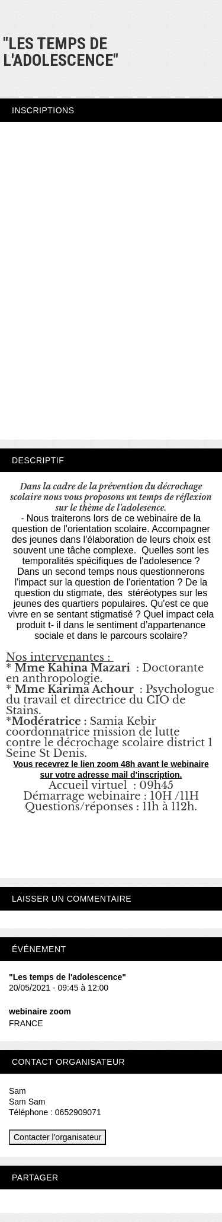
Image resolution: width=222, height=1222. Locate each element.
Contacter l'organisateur (57, 1137)
